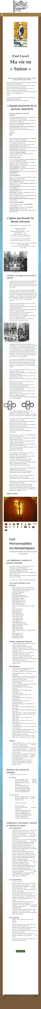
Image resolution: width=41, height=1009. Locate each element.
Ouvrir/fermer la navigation (20, 14)
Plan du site (16, 995)
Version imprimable (8, 995)
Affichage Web (35, 996)
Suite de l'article (20, 951)
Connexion (36, 995)
